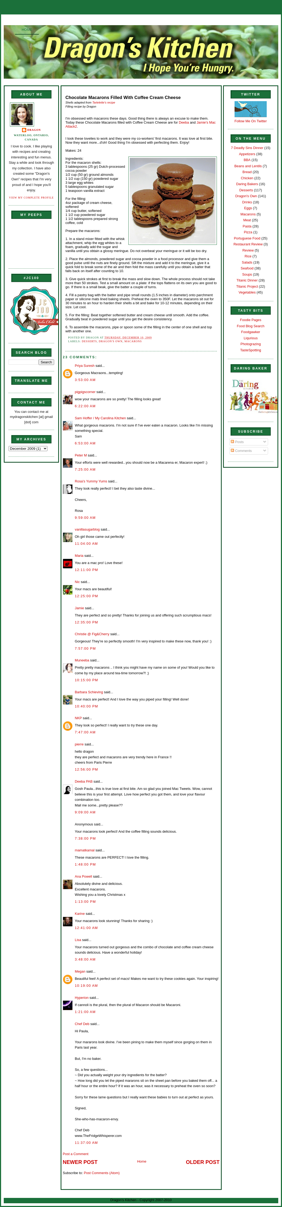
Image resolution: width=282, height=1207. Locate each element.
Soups (247, 274)
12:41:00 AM (86, 928)
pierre (79, 744)
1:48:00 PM (85, 864)
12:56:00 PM (86, 769)
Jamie (79, 608)
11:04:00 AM (86, 544)
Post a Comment (75, 1154)
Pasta (247, 226)
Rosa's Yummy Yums (91, 481)
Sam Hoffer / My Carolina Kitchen (100, 418)
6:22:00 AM (85, 406)
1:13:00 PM (85, 902)
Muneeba (82, 660)
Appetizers (247, 154)
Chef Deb (82, 1024)
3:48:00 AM (85, 959)
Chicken (247, 178)
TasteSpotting (250, 350)
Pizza (248, 232)
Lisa (78, 940)
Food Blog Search (251, 326)
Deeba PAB (83, 781)
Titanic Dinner (247, 280)
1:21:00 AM (85, 1012)
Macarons (133, 341)
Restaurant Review (248, 244)
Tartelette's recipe (103, 102)
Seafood (247, 268)
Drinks (247, 202)
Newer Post (80, 1162)
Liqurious (251, 338)
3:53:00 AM (85, 380)
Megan (80, 971)
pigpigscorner (85, 392)
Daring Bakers (247, 184)
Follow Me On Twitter (251, 121)
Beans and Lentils (248, 166)
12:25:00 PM (86, 596)
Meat (247, 220)
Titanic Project (247, 286)
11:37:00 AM (86, 1143)
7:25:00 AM (85, 469)
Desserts (89, 341)
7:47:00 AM (85, 732)
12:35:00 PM (86, 622)
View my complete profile (31, 197)
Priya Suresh (85, 366)
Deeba (184, 122)
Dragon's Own (111, 341)
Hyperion (81, 998)
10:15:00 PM (86, 680)
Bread (247, 172)
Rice (247, 256)
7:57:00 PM (85, 648)
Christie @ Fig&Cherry (92, 634)
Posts (237, 442)
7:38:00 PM (85, 838)
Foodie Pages (250, 320)
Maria (79, 556)
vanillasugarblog (87, 529)
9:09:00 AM (85, 812)
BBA (247, 160)
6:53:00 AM (85, 443)
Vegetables (247, 292)
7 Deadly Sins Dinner (247, 148)
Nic (77, 582)
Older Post (203, 1162)
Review (248, 250)
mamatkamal (85, 850)
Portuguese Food (247, 238)
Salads (247, 262)
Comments (241, 451)
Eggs (248, 208)
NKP (78, 718)
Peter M (81, 455)
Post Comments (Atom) (102, 1173)
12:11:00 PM (86, 570)
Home (27, 30)
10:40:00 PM (86, 706)
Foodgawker (250, 332)
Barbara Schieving (89, 692)
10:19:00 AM (86, 986)
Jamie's (202, 122)
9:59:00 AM (85, 518)
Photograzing (250, 344)
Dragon (34, 129)
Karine (80, 914)
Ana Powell (83, 876)
